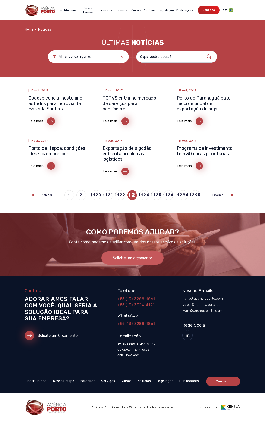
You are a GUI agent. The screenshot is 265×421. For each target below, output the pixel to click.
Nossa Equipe (88, 10)
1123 (132, 195)
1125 (156, 195)
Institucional (68, 10)
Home (29, 29)
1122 (120, 195)
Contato (208, 10)
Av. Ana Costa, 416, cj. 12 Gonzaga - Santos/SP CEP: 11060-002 (136, 350)
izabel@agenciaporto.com (203, 305)
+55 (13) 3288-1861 (136, 298)
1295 (195, 195)
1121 (108, 195)
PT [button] (228, 10)
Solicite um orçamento (132, 258)
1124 (144, 195)
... (88, 195)
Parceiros (105, 10)
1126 (168, 195)
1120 (96, 195)
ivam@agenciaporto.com (202, 311)
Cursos (136, 10)
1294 (183, 195)
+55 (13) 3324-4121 (136, 304)
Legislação (166, 10)
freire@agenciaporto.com (202, 299)
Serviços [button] (121, 10)
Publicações (184, 10)
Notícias (150, 10)
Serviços (108, 381)
